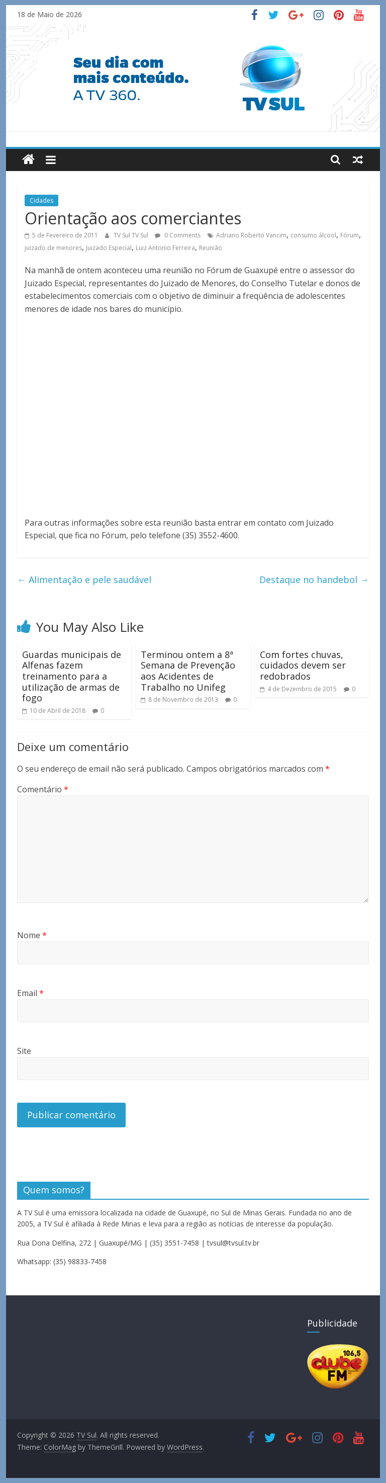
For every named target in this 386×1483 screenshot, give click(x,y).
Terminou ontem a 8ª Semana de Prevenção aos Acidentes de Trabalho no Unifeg (188, 670)
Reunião (210, 247)
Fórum (349, 235)
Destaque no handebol (314, 579)
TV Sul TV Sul (132, 235)
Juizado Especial (109, 247)
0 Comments (178, 235)
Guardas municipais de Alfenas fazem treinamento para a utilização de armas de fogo (71, 676)
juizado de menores (53, 247)
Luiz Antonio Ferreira (165, 247)
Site (24, 1050)
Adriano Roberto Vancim (251, 235)
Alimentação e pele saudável (84, 579)
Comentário (42, 789)
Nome (32, 935)
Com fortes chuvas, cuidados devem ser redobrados (303, 665)
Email (30, 993)
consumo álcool (313, 235)
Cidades (41, 200)
